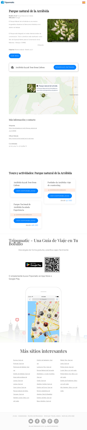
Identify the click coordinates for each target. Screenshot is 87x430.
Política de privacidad (35, 416)
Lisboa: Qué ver (18, 384)
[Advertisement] (62, 50)
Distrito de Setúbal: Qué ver (21, 374)
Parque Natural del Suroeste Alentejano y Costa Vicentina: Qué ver (46, 374)
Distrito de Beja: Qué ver (44, 397)
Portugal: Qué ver (18, 363)
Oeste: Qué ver (41, 380)
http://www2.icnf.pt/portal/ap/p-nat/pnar (21, 138)
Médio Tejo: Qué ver (66, 360)
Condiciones (22, 416)
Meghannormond (72, 41)
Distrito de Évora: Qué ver (44, 387)
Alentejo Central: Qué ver (44, 384)
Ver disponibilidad (25, 191)
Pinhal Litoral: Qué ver (67, 367)
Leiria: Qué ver (64, 363)
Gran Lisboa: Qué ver (19, 387)
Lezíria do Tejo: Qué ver (44, 367)
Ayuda (15, 416)
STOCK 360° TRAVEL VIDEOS (52, 416)
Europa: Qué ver (18, 360)
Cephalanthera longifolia (59, 41)
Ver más (15, 56)
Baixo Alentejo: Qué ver (44, 401)
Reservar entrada (65, 67)
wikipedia (40, 45)
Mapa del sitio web (68, 416)
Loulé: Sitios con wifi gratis (68, 370)
